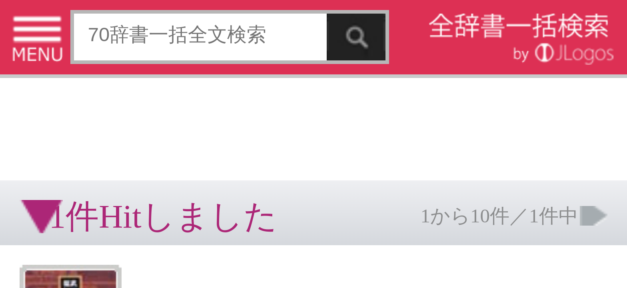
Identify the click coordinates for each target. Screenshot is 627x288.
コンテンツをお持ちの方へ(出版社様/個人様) (46, 131)
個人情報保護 (69, 126)
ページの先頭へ (98, 151)
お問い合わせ (98, 126)
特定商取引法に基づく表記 (28, 126)
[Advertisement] (64, 26)
